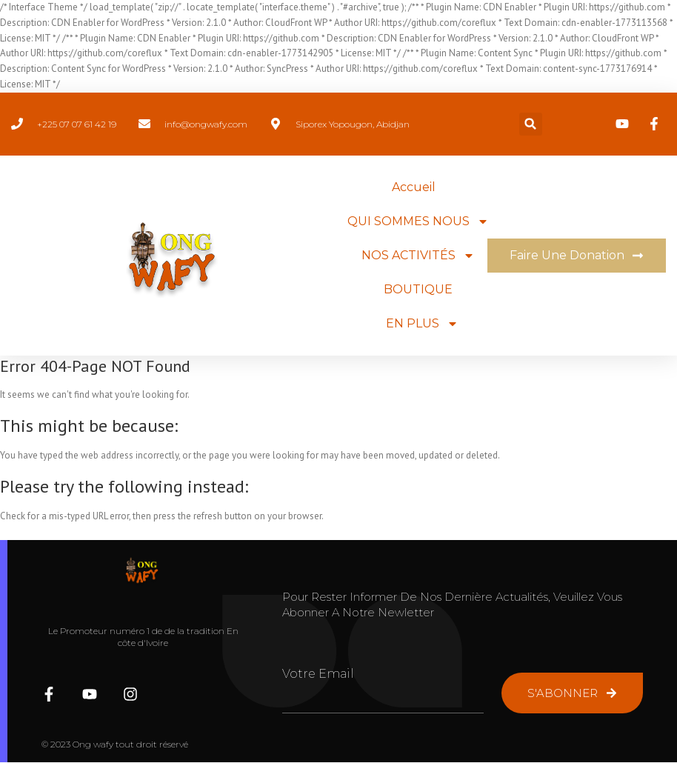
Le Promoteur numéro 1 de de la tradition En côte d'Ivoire (143, 637)
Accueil (414, 187)
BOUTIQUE (418, 289)
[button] (530, 124)
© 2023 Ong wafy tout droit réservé (114, 744)
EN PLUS (422, 323)
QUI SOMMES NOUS (418, 221)
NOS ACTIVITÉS (418, 255)
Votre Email (318, 674)
